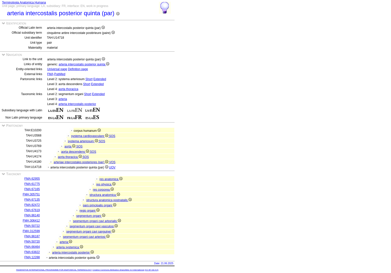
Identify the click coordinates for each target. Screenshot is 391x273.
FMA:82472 (32, 205)
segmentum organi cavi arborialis (97, 221)
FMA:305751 (31, 194)
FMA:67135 (32, 199)
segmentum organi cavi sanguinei (90, 231)
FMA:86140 (32, 215)
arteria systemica (69, 247)
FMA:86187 (32, 236)
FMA (50, 74)
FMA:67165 (32, 189)
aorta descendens (75, 151)
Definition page (78, 69)
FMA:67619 (32, 210)
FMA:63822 (32, 252)
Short (89, 79)
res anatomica (110, 179)
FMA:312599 (31, 231)
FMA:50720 (32, 241)
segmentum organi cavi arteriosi (86, 237)
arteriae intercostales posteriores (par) (81, 162)
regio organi (89, 210)
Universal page (57, 69)
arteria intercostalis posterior (77, 104)
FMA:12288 (32, 257)
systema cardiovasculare (90, 136)
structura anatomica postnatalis (109, 200)
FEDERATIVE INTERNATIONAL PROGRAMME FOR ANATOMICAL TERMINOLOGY (54, 270)
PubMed (59, 74)
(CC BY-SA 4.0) (151, 270)
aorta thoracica (68, 89)
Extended (100, 79)
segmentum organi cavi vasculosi (94, 226)
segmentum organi (90, 216)
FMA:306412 (31, 220)
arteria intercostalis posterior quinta (84, 64)
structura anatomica (105, 195)
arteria (63, 99)
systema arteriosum (83, 141)
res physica (105, 184)
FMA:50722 (32, 226)
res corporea (103, 189)
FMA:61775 (32, 184)
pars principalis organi (99, 205)
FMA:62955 (32, 178)
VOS (112, 162)
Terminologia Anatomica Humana (24, 2)
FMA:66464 (32, 247)
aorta (70, 146)
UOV (112, 167)
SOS (112, 136)
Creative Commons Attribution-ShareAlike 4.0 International (118, 270)
